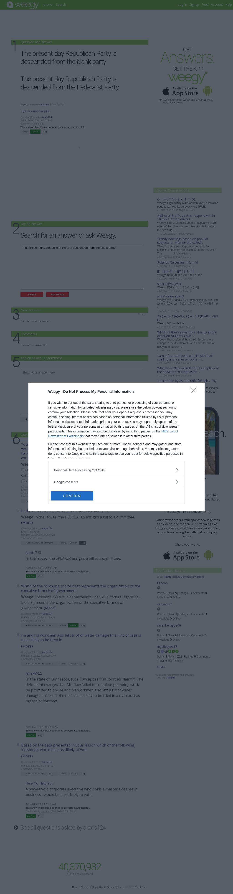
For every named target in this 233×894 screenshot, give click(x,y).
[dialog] (116, 447)
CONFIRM (72, 496)
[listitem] (116, 470)
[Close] (195, 392)
